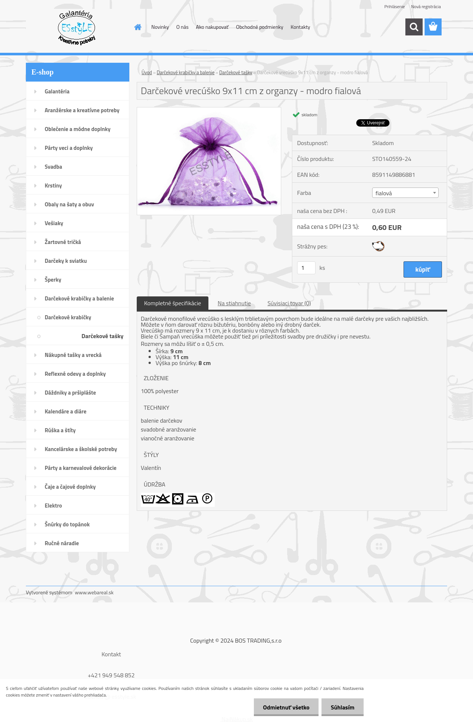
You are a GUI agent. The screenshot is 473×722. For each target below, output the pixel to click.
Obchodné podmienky (259, 27)
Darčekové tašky (235, 72)
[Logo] (76, 27)
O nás (182, 27)
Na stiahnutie (234, 303)
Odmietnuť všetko (286, 707)
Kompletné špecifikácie (172, 303)
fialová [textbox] (383, 193)
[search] (413, 26)
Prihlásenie (394, 6)
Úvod (147, 72)
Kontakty (300, 27)
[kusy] (306, 267)
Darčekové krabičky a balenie (185, 72)
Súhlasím (342, 707)
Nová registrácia (426, 6)
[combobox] (405, 193)
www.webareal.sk (94, 592)
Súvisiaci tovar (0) (289, 303)
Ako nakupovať (212, 27)
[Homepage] (137, 26)
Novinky (160, 27)
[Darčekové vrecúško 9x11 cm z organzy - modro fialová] (209, 110)
